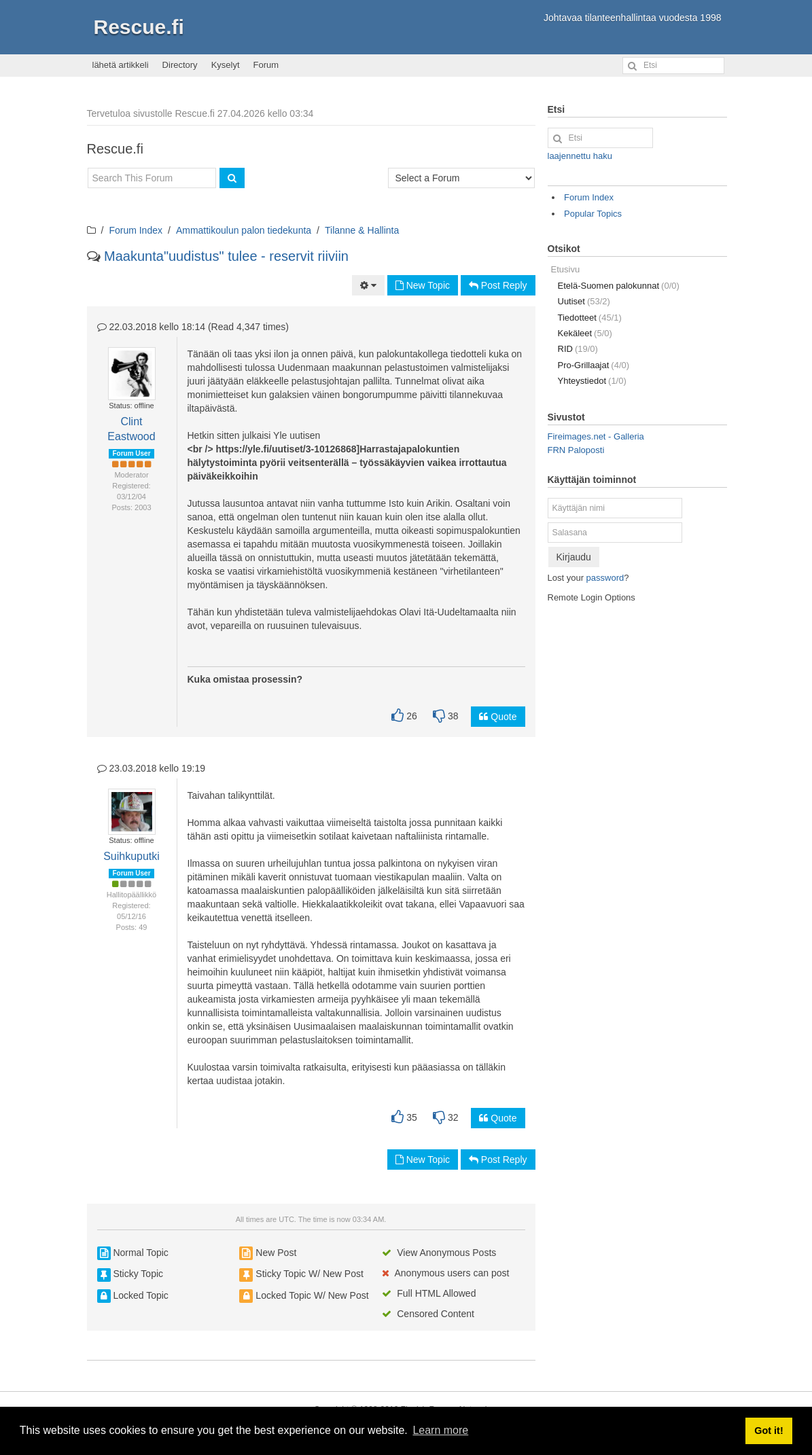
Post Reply (498, 285)
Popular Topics (593, 214)
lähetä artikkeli (120, 65)
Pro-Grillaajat (594, 365)
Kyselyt (225, 65)
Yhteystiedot (592, 381)
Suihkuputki (131, 856)
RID (578, 349)
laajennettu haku (580, 156)
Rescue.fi (139, 27)
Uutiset (584, 301)
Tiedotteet (590, 317)
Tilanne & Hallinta (362, 230)
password (605, 578)
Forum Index (135, 230)
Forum (266, 65)
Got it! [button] (768, 1430)
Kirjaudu (574, 557)
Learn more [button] (440, 1430)
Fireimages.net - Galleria (596, 436)
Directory (180, 65)
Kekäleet (585, 333)
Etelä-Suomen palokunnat (618, 286)
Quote (497, 716)
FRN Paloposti (576, 450)
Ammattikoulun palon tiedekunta (243, 230)
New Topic (422, 285)
